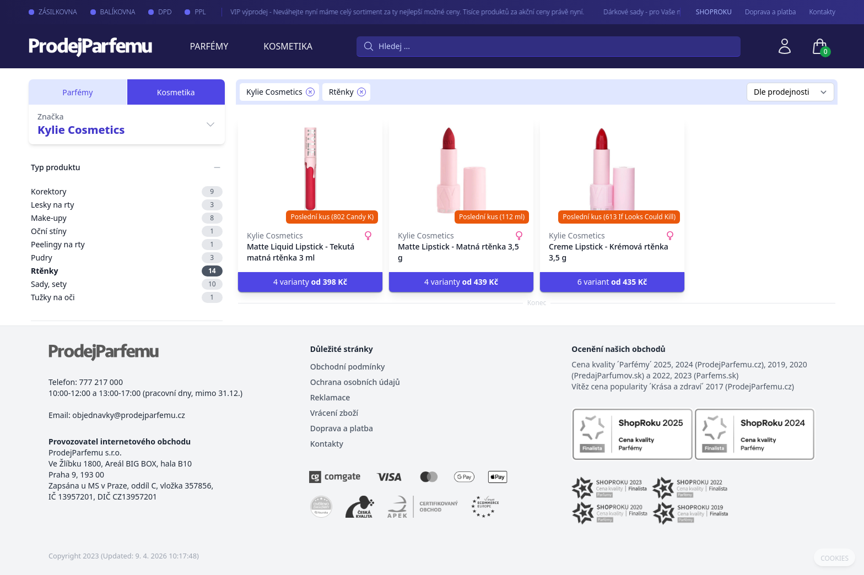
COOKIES (834, 558)
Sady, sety (127, 284)
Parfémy (209, 46)
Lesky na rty (127, 204)
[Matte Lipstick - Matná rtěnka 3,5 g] (461, 171)
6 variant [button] (612, 281)
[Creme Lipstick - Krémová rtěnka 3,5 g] (612, 171)
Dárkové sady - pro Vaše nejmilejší (644, 12)
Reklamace (330, 397)
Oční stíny (127, 231)
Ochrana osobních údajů (355, 382)
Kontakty (822, 12)
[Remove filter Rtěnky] (361, 92)
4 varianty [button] (310, 281)
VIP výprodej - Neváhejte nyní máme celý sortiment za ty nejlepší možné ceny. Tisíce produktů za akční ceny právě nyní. (398, 12)
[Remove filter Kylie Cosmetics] (310, 92)
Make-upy (127, 218)
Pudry (127, 257)
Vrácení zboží (334, 413)
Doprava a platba (770, 12)
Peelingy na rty (127, 244)
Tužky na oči (127, 297)
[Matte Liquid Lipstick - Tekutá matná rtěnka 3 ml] (310, 171)
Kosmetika (287, 46)
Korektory (127, 191)
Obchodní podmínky (347, 366)
